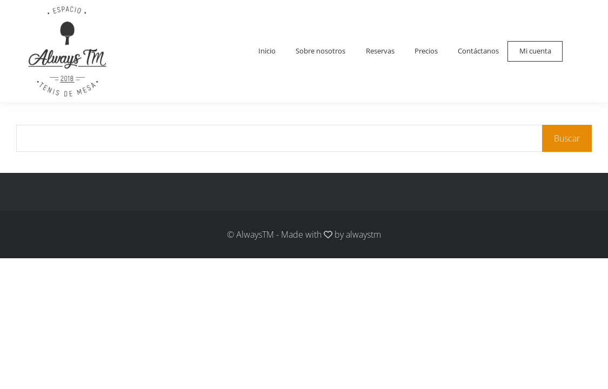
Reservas (375, 51)
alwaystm (363, 234)
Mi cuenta (535, 51)
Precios (423, 51)
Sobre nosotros (313, 51)
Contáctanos (477, 51)
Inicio (258, 51)
